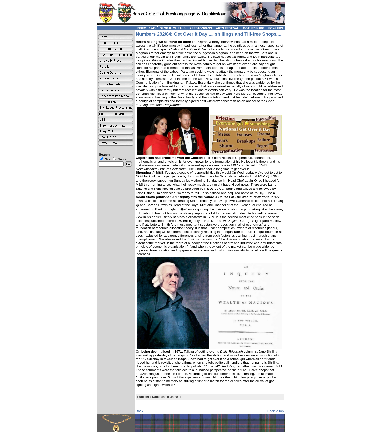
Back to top (275, 411)
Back (139, 411)
